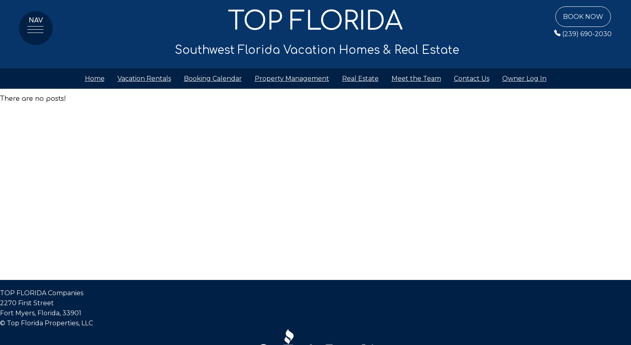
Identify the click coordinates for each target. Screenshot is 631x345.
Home (95, 78)
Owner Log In (524, 78)
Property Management (292, 78)
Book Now (583, 16)
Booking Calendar (213, 78)
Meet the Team (416, 78)
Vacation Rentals (144, 78)
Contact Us (471, 78)
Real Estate (360, 78)
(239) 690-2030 (583, 34)
